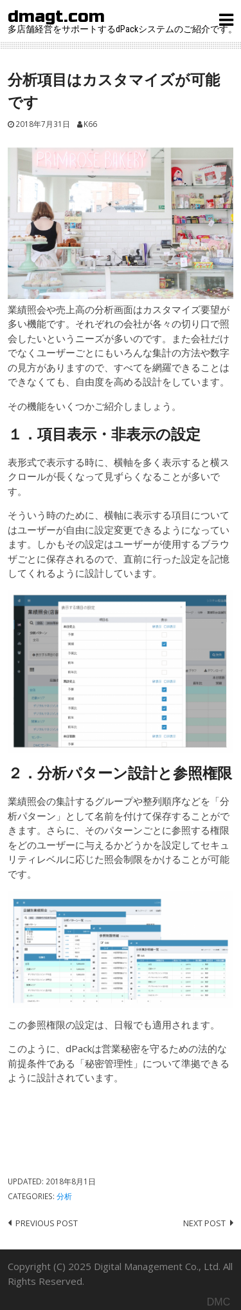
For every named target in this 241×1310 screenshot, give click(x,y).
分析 (64, 1196)
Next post (204, 1223)
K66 (90, 124)
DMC (218, 1301)
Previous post (46, 1223)
